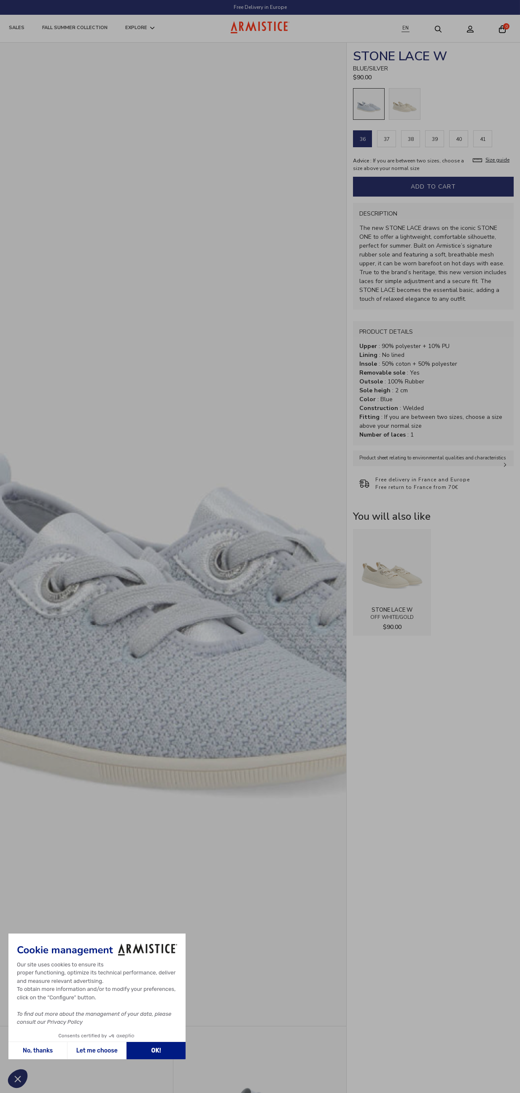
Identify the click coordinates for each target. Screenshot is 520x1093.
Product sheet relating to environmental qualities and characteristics (432, 458)
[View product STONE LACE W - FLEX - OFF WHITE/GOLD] (392, 568)
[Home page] (260, 27)
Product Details (386, 332)
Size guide (497, 160)
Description (378, 214)
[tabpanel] (433, 269)
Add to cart (433, 187)
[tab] (433, 213)
